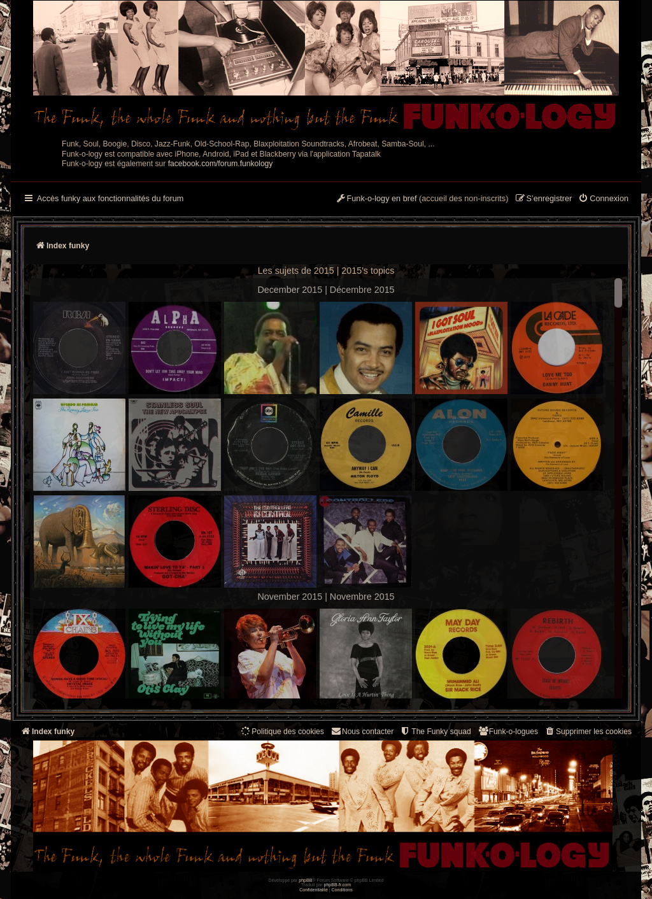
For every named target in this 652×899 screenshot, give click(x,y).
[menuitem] (603, 199)
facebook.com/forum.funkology (220, 163)
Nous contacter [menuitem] (361, 731)
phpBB (305, 880)
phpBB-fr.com (337, 884)
